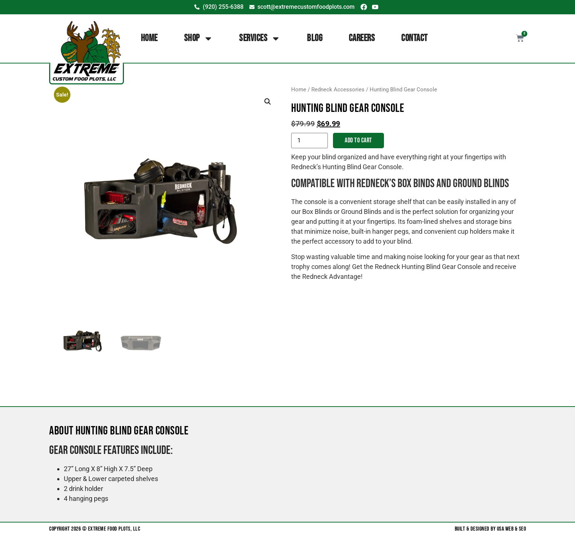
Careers (362, 38)
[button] (267, 101)
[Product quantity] (309, 140)
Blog (314, 38)
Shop (198, 38)
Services (260, 38)
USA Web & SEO (511, 528)
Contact (414, 38)
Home (149, 38)
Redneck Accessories (338, 89)
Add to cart (358, 140)
